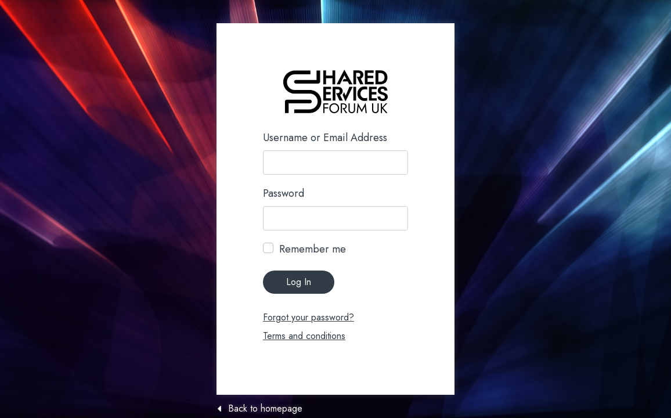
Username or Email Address (325, 138)
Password (283, 193)
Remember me (312, 249)
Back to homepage (265, 408)
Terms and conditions (304, 336)
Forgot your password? (308, 317)
